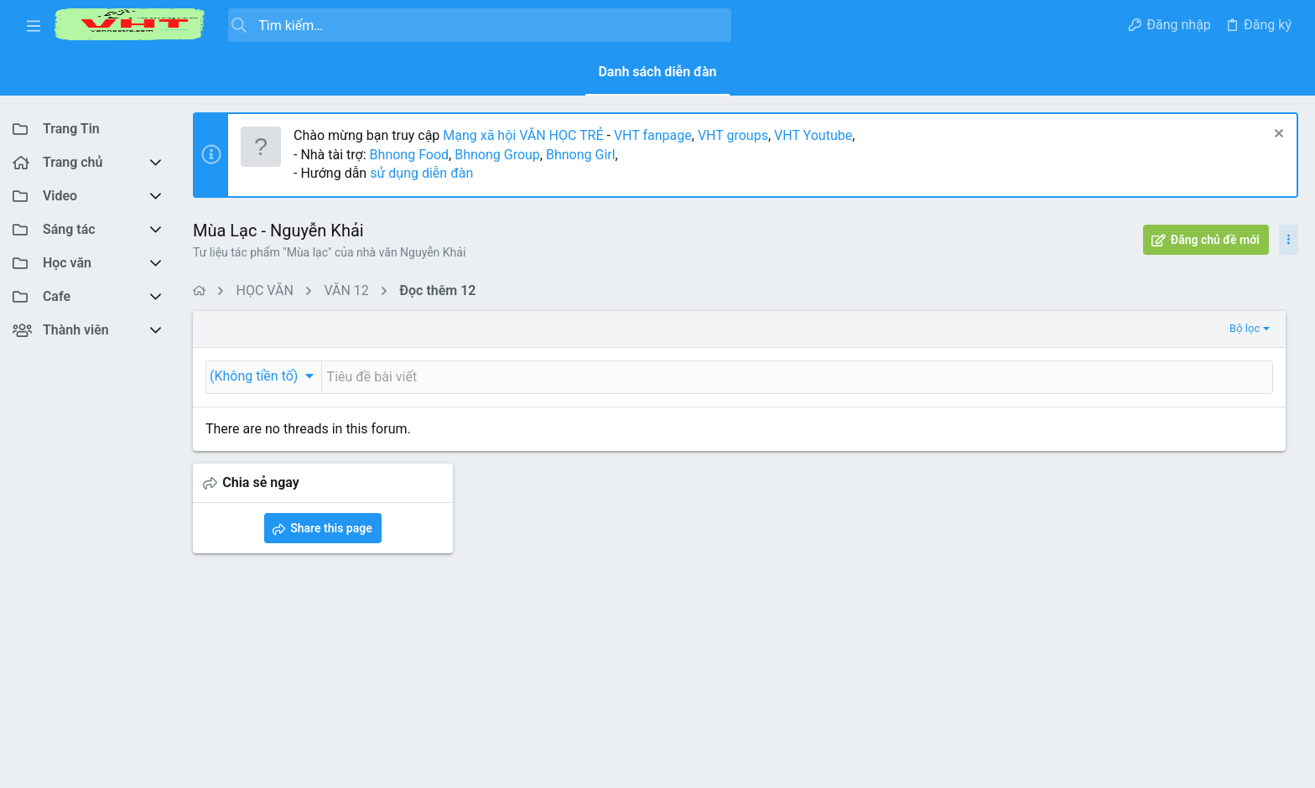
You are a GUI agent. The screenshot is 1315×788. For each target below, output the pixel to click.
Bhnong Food (409, 155)
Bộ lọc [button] (980, 328)
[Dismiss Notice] (1277, 135)
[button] (33, 25)
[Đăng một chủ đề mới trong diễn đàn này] (665, 377)
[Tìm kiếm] (479, 25)
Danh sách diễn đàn (657, 72)
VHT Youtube (813, 135)
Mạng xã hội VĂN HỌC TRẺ (521, 135)
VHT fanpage (653, 135)
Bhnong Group (497, 155)
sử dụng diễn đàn (419, 173)
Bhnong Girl (581, 155)
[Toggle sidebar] (1288, 240)
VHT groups (733, 135)
